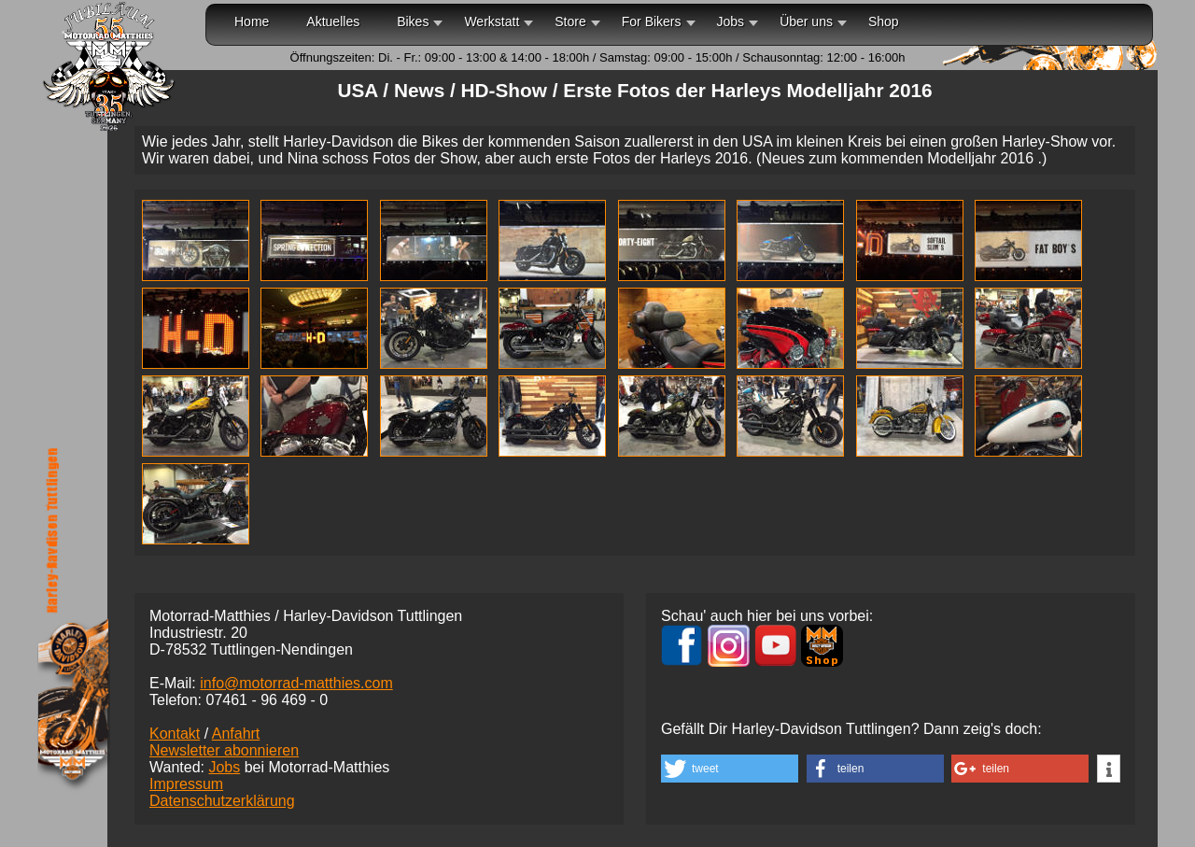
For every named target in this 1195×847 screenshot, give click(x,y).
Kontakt (174, 733)
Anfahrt (236, 733)
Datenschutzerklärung (222, 801)
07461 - (266, 700)
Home (251, 21)
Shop (883, 21)
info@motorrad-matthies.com (296, 683)
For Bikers (652, 21)
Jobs (731, 21)
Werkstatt (491, 21)
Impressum (186, 784)
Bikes (413, 21)
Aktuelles (332, 21)
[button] (729, 769)
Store (570, 21)
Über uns (806, 21)
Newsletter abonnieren (224, 750)
